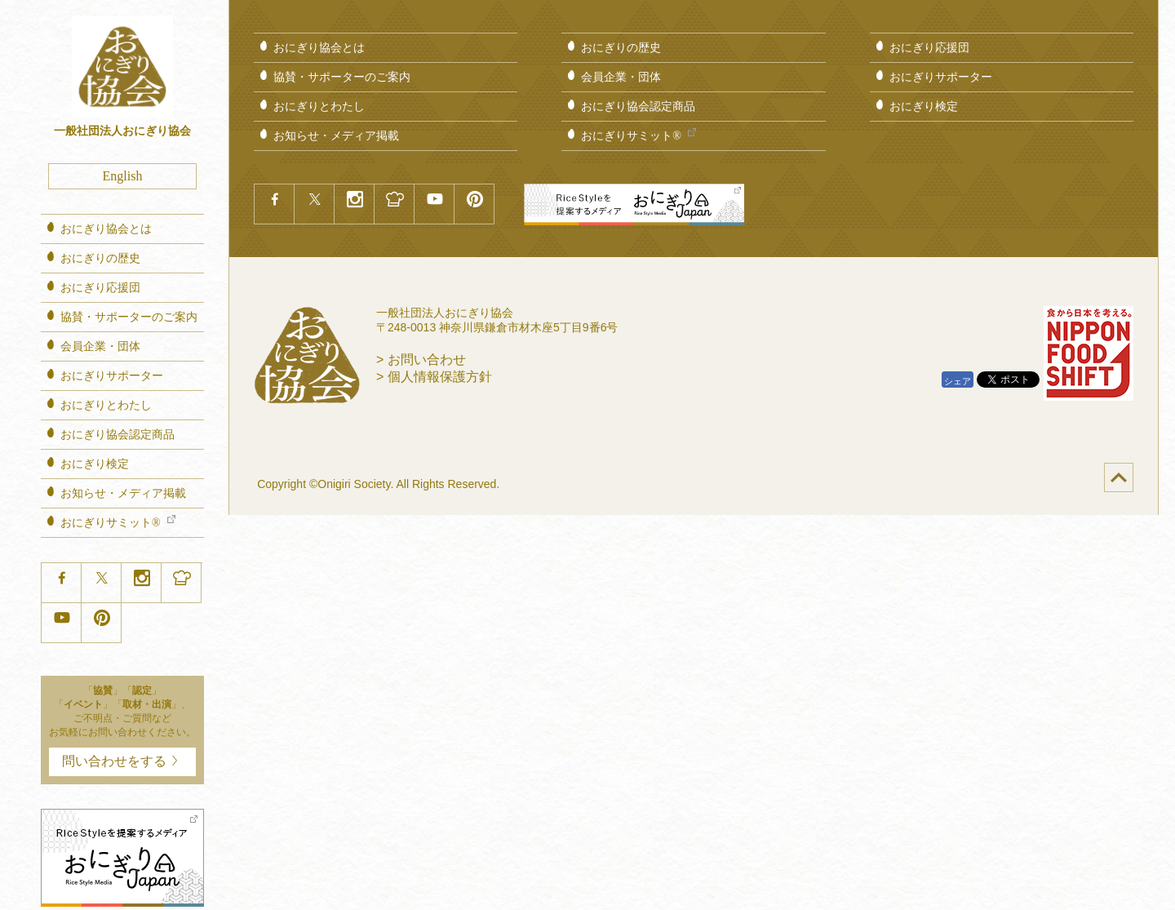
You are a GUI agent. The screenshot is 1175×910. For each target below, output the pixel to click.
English (123, 176)
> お (421, 359)
